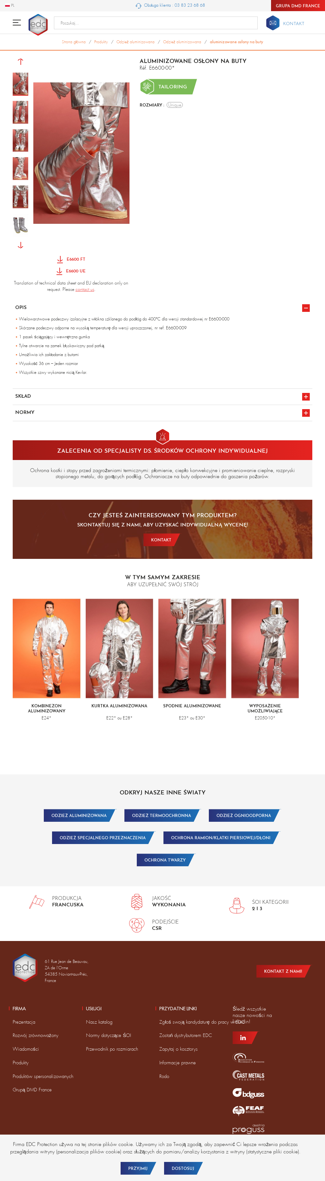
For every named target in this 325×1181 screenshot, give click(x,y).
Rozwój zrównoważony (35, 1035)
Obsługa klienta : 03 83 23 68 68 (170, 6)
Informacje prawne (177, 1063)
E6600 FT (71, 260)
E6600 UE (71, 271)
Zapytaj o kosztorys (178, 1049)
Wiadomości (26, 1049)
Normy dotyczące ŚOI (108, 1035)
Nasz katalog (99, 1022)
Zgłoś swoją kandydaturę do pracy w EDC (202, 1022)
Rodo (164, 1076)
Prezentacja (24, 1022)
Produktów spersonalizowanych (43, 1076)
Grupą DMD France (32, 1090)
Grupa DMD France (298, 6)
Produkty (21, 1063)
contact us (85, 289)
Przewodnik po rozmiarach (112, 1049)
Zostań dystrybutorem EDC (185, 1035)
